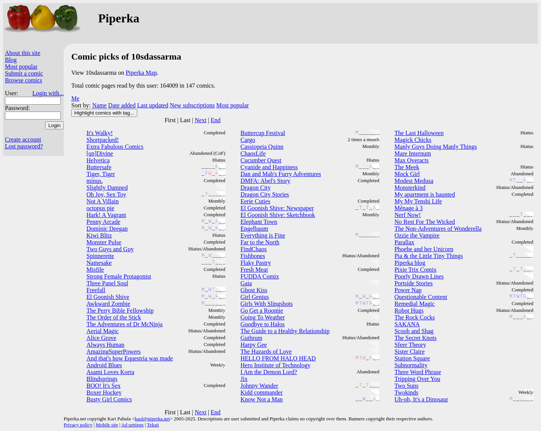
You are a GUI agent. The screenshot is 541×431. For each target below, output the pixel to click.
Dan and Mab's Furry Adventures (280, 174)
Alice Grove (101, 338)
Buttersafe (98, 167)
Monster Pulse (103, 242)
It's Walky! (99, 133)
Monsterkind (409, 187)
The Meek (406, 167)
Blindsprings (102, 379)
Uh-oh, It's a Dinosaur (421, 399)
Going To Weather (262, 317)
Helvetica (98, 160)
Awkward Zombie (108, 303)
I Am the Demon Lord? (268, 372)
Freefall (95, 290)
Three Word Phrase (417, 372)
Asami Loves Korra (110, 372)
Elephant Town (258, 222)
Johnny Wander (259, 385)
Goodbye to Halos (262, 324)
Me (75, 98)
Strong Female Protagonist (118, 276)
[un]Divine (99, 153)
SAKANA (407, 324)
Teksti (153, 425)
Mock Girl (407, 174)
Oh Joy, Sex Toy (106, 194)
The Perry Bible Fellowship (120, 310)
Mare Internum (412, 153)
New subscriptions (192, 105)
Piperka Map (141, 72)
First (170, 120)
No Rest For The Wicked (424, 222)
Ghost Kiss (253, 290)
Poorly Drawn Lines (419, 276)
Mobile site (107, 425)
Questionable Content (420, 297)
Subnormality (410, 365)
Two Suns (406, 385)
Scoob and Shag (413, 331)
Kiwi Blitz (99, 235)
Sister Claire (409, 351)
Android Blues (104, 365)
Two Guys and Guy (110, 249)
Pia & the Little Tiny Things (428, 256)
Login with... (48, 93)
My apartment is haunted (424, 194)
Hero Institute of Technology (275, 365)
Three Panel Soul (107, 283)
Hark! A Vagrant (106, 215)
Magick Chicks (412, 140)
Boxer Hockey (104, 392)
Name (99, 105)
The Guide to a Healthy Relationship (284, 331)
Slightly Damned (107, 187)
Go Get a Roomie (261, 310)
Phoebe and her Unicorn (423, 249)
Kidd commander (261, 392)
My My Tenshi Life (418, 201)
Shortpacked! (102, 140)
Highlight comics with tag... (104, 113)
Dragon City (255, 187)
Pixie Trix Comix (415, 269)
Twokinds (406, 392)
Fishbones (252, 256)
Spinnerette (100, 256)
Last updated (152, 105)
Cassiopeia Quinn (261, 146)
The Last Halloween (419, 133)
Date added (121, 105)
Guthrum (251, 338)
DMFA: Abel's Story (265, 181)
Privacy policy (78, 425)
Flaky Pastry (255, 263)
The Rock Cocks (414, 317)
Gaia (246, 283)
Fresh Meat (254, 269)
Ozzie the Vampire (416, 235)
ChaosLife (253, 153)
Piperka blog (409, 263)
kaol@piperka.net (152, 419)
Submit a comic (24, 73)
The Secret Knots (415, 338)
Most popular (21, 66)
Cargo (247, 140)
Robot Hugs (408, 310)
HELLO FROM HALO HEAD (278, 358)
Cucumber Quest (260, 160)
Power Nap (408, 290)
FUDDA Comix (259, 276)
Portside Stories (413, 283)
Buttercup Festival (262, 133)
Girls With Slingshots (266, 303)
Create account (23, 139)
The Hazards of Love (266, 351)
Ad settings (132, 425)
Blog (11, 60)
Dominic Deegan (107, 228)
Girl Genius (254, 297)
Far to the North (259, 242)
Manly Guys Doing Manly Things (435, 146)
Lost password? (24, 146)
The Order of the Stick (113, 317)
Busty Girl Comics (109, 399)
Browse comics (23, 80)
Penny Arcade (103, 222)
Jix (244, 379)
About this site (22, 53)
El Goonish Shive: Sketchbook (277, 215)
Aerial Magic (102, 331)
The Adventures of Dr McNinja (124, 324)
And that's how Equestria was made (129, 358)
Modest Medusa (413, 181)
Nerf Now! (407, 215)
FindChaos (253, 249)
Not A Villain (102, 201)
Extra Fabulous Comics (114, 146)
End (216, 120)
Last (185, 120)
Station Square (412, 358)
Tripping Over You (417, 379)
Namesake (99, 263)
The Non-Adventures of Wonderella (437, 228)
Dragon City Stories (264, 194)
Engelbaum (254, 228)
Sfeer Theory (410, 344)
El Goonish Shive (107, 297)
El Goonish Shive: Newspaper (277, 208)
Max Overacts (411, 160)
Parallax (404, 242)
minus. (94, 181)
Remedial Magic (414, 303)
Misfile (95, 269)
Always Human (105, 344)
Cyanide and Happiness (269, 167)
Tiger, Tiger (100, 174)
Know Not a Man (261, 399)
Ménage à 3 (408, 208)
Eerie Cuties (255, 201)
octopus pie (100, 208)
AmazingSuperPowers (113, 351)
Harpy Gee (253, 344)
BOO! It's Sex (103, 385)
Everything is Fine (262, 235)
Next (200, 120)
